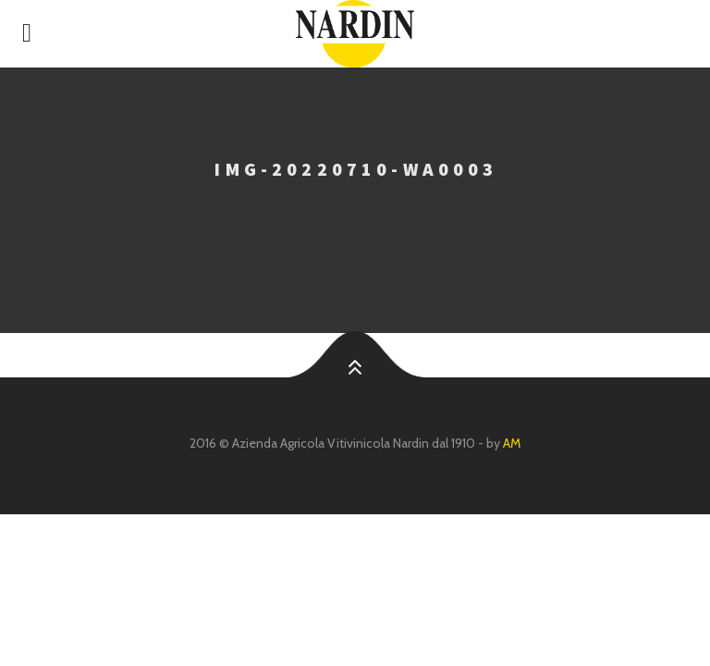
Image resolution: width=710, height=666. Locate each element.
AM (511, 443)
